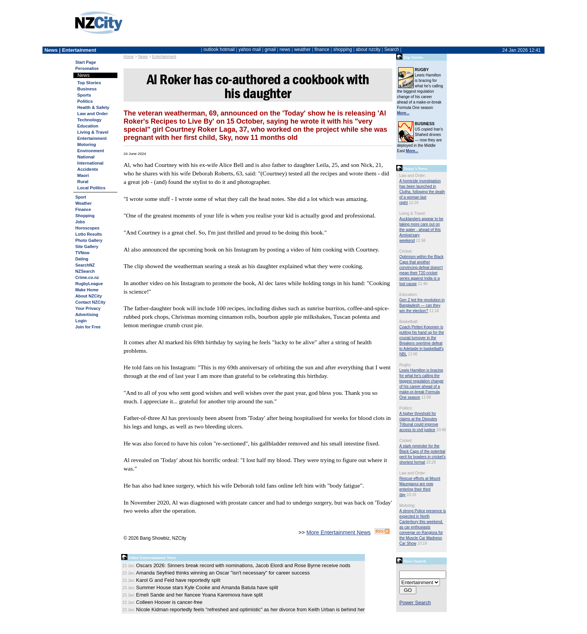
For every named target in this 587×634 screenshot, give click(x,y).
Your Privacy (87, 308)
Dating (81, 259)
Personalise (87, 68)
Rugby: (405, 365)
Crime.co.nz (87, 277)
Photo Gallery (88, 240)
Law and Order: (412, 175)
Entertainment (164, 56)
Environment (90, 150)
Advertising (86, 314)
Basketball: (408, 322)
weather (302, 49)
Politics (85, 101)
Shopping (85, 215)
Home (129, 56)
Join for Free (87, 327)
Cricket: (405, 251)
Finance (83, 209)
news (285, 49)
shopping (342, 49)
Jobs (80, 221)
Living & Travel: (412, 213)
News (143, 56)
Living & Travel (93, 132)
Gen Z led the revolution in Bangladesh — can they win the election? (421, 305)
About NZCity (88, 296)
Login (81, 320)
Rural (82, 181)
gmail (270, 49)
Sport (80, 197)
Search (391, 49)
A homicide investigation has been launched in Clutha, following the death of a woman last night (422, 192)
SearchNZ (85, 265)
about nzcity (368, 49)
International (90, 163)
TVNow (82, 252)
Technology (89, 119)
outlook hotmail (219, 49)
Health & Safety (93, 107)
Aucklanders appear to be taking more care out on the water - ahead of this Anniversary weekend (421, 230)
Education (87, 126)
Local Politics (91, 187)
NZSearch (85, 271)
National (86, 157)
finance (321, 49)
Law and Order (92, 113)
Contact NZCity (90, 302)
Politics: (405, 408)
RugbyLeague (89, 283)
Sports (84, 95)
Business (87, 89)
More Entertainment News (338, 532)
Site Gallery (86, 246)
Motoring (86, 144)
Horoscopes (87, 228)
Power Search (415, 602)
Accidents (87, 169)
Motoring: (407, 505)
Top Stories (89, 82)
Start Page (85, 62)
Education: (408, 294)
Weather (83, 203)
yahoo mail (250, 49)
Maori (83, 175)
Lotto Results (88, 234)
